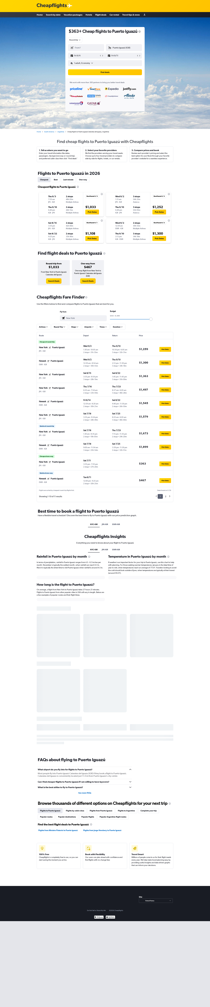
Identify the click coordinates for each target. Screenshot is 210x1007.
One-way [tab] (83, 180)
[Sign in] (144, 14)
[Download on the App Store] (110, 917)
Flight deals (100, 15)
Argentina (60, 132)
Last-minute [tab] (68, 180)
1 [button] (160, 496)
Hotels (89, 15)
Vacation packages (73, 15)
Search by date (53, 15)
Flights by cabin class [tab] (75, 811)
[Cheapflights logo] (52, 6)
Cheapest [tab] (44, 180)
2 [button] (165, 496)
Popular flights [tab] (87, 817)
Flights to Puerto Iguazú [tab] (50, 811)
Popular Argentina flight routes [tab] (113, 817)
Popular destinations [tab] (67, 817)
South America (49, 132)
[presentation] (139, 31)
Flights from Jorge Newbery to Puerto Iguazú (102, 830)
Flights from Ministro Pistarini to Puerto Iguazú (58, 830)
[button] (84, 55)
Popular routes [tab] (46, 817)
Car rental (114, 15)
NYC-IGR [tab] (94, 524)
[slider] (151, 319)
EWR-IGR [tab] (116, 524)
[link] (53, 281)
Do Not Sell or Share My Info (96, 910)
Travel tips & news (131, 15)
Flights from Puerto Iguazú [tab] (101, 811)
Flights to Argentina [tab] (126, 811)
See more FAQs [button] (84, 793)
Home (40, 15)
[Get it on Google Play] (98, 917)
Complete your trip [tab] (148, 811)
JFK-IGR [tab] (105, 524)
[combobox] (75, 40)
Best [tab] (56, 180)
